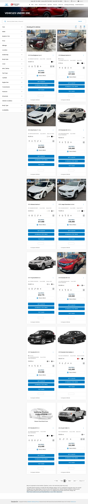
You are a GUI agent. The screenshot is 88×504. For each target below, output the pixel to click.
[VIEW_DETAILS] (41, 413)
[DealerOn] (14, 501)
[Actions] (53, 55)
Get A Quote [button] (41, 81)
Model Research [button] (79, 4)
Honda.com (73, 501)
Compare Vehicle (35, 100)
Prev (61, 481)
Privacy (37, 501)
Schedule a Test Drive (41, 85)
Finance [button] (55, 4)
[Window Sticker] (53, 66)
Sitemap (33, 501)
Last (75, 481)
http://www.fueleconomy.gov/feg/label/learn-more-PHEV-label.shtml (44, 491)
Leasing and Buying (69, 4)
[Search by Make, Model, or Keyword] (42, 21)
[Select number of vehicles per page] (82, 481)
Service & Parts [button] (42, 4)
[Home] (29, 4)
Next (70, 481)
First (56, 481)
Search (80, 21)
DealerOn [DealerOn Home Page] (29, 501)
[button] (54, 40)
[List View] (84, 27)
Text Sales (41, 90)
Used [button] (36, 4)
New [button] (32, 4)
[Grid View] (80, 27)
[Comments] (51, 66)
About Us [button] (60, 4)
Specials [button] (50, 4)
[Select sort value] (76, 27)
